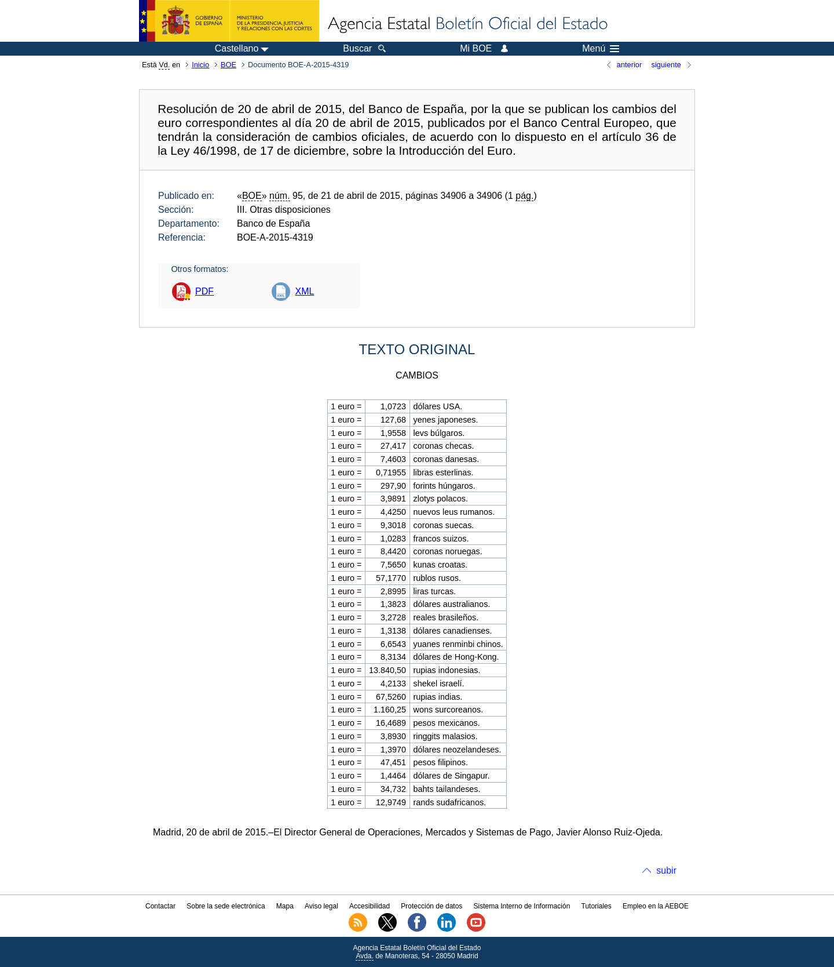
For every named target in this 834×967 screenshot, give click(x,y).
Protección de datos (431, 906)
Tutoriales (596, 906)
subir (666, 870)
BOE (228, 64)
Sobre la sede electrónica (225, 906)
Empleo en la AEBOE (656, 906)
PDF (204, 291)
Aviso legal (321, 906)
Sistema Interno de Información (522, 906)
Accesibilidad (369, 906)
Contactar (160, 906)
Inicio (200, 64)
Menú (600, 48)
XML (304, 291)
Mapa (285, 906)
